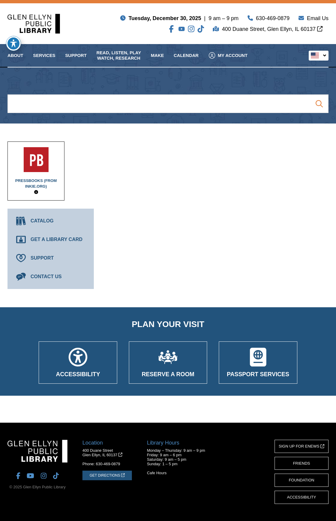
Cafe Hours (157, 473)
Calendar (186, 60)
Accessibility (301, 497)
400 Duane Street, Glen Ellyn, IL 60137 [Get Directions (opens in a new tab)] (272, 30)
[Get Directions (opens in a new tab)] (107, 475)
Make (157, 60)
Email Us (318, 19)
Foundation (301, 480)
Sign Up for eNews (301, 446)
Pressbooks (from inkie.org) (36, 168)
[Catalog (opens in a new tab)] (50, 221)
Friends (301, 463)
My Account (228, 61)
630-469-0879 (273, 19)
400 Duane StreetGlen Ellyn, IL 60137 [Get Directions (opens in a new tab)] (102, 452)
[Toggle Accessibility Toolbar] (13, 43)
